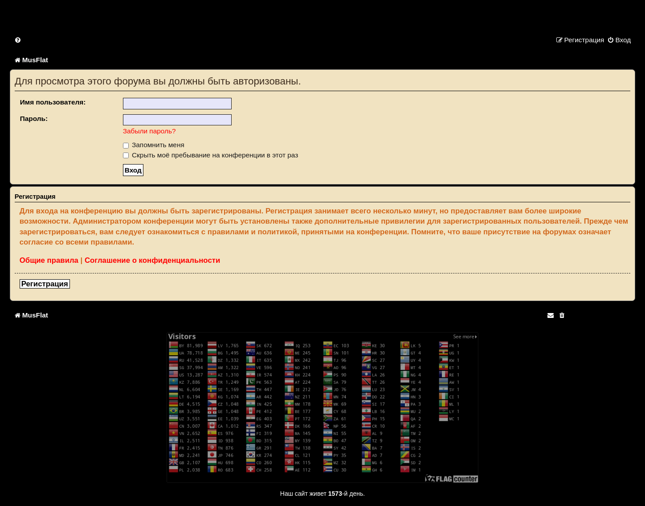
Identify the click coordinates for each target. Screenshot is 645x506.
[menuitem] (18, 40)
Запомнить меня (153, 145)
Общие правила (49, 260)
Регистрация (44, 284)
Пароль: (34, 118)
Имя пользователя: (53, 102)
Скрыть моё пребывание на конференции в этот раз (210, 155)
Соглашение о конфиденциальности (152, 260)
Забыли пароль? (149, 131)
